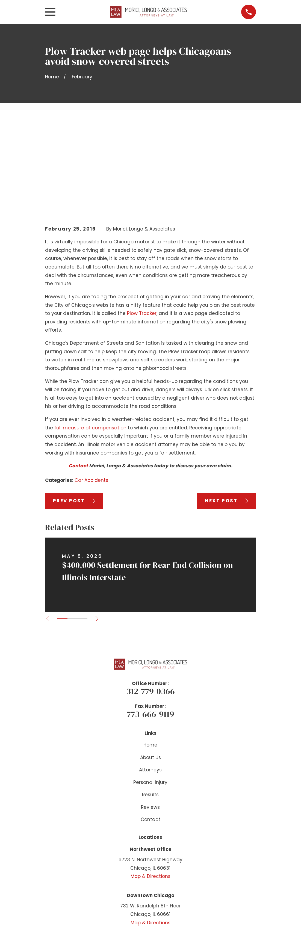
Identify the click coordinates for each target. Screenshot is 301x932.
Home (150, 660)
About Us (150, 672)
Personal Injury (150, 697)
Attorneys (150, 685)
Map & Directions (150, 792)
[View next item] (98, 534)
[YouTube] (150, 867)
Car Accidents (91, 396)
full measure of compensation (90, 343)
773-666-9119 (150, 629)
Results (150, 710)
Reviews (150, 722)
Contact (78, 381)
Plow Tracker (142, 229)
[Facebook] (137, 867)
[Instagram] (164, 867)
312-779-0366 (150, 606)
